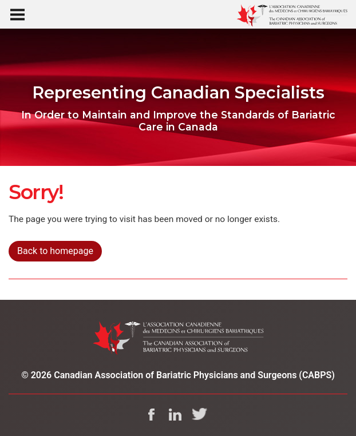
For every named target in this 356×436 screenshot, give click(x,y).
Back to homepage (55, 250)
